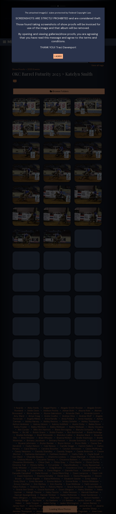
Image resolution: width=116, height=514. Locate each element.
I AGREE (58, 56)
